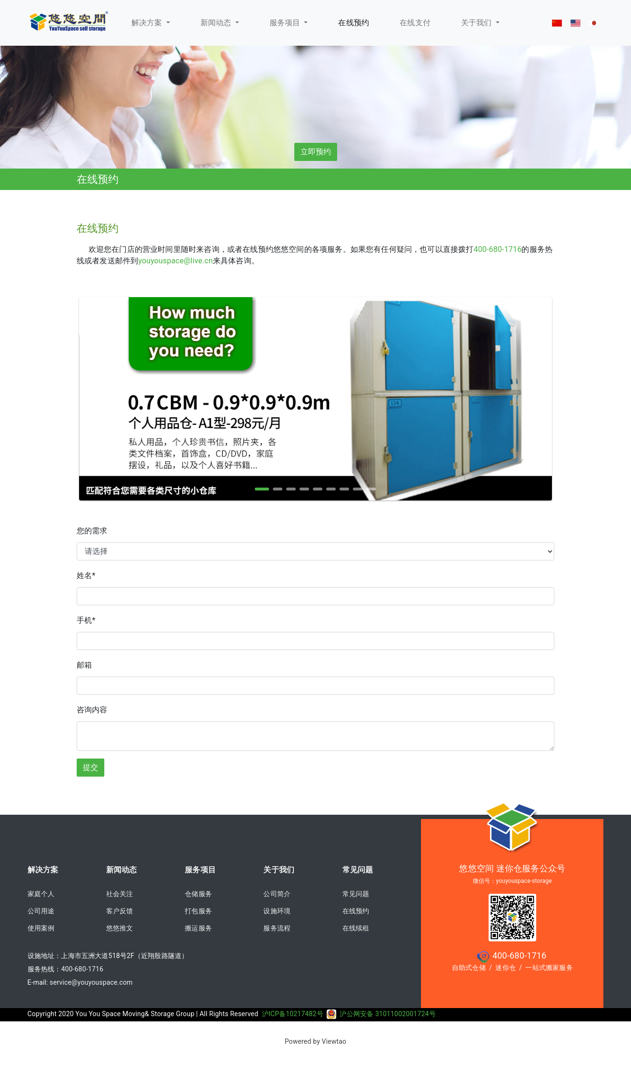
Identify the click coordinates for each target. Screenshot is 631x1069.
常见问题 (357, 869)
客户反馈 (119, 911)
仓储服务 (198, 894)
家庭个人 (41, 894)
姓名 (86, 575)
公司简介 (276, 894)
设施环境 (276, 911)
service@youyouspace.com (91, 982)
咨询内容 (92, 709)
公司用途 (41, 911)
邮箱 (84, 664)
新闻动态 (216, 22)
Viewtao (334, 1041)
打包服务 (198, 911)
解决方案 (147, 22)
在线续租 (356, 928)
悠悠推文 (119, 928)
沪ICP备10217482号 (299, 1014)
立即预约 (315, 151)
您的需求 (92, 530)
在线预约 (356, 911)
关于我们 (477, 22)
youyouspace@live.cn (175, 260)
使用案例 (41, 928)
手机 (86, 620)
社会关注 (119, 894)
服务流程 (276, 928)
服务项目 (286, 22)
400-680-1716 (498, 249)
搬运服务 (198, 928)
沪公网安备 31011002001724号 (387, 1014)
